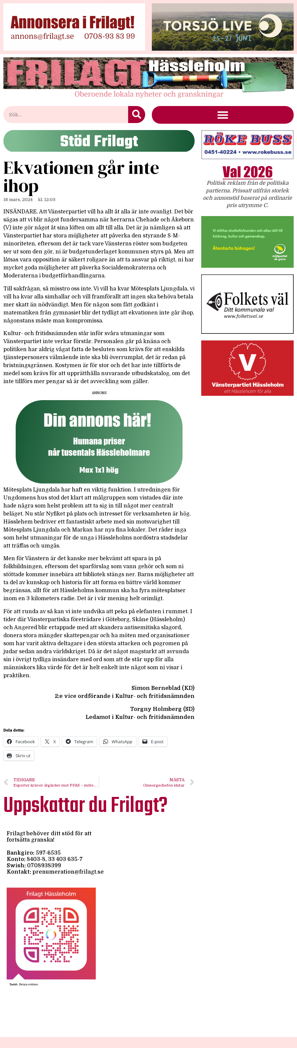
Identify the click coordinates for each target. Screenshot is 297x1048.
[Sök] (136, 114)
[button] (223, 115)
